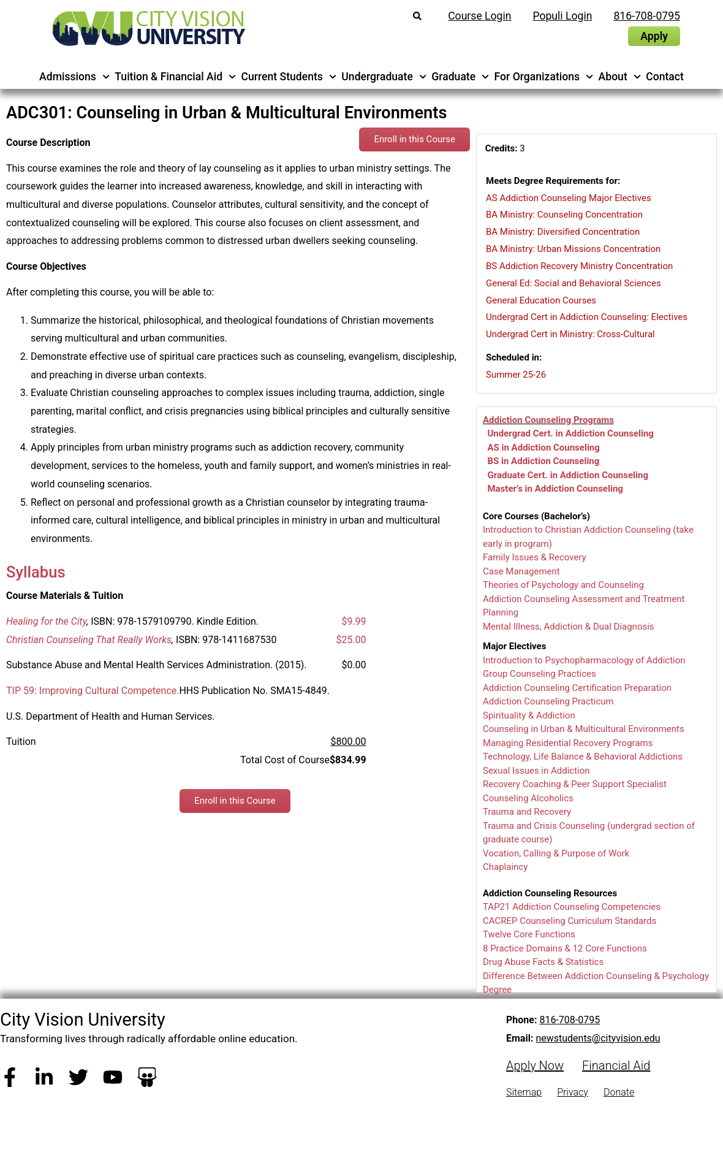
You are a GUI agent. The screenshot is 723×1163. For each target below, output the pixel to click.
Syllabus (36, 572)
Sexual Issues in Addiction (536, 770)
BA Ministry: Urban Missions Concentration (573, 248)
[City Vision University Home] (146, 28)
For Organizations (544, 76)
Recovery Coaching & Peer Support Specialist (575, 784)
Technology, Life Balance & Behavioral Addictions (583, 756)
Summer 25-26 (516, 374)
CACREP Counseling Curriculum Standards (569, 920)
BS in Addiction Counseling (543, 461)
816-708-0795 (569, 1020)
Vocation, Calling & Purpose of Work (556, 853)
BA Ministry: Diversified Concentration (563, 231)
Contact (665, 77)
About (620, 76)
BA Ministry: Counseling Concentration (564, 214)
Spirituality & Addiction (529, 715)
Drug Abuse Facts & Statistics (543, 961)
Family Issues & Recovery (534, 557)
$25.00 (351, 640)
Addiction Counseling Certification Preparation (577, 687)
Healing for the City (46, 621)
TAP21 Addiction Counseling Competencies (572, 906)
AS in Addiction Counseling (543, 447)
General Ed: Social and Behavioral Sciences (573, 283)
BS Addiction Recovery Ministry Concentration (579, 266)
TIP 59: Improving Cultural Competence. (92, 690)
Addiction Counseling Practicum (548, 701)
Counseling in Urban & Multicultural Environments (583, 728)
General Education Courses (541, 300)
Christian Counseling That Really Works (89, 640)
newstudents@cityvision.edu (598, 1038)
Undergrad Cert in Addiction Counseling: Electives (586, 316)
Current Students (289, 76)
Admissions (74, 76)
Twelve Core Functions (529, 934)
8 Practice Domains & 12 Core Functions (565, 948)
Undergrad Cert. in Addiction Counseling (570, 433)
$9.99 (353, 621)
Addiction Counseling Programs (548, 419)
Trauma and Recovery (527, 811)
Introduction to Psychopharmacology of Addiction (584, 660)
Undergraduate (383, 76)
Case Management (521, 571)
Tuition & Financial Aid (175, 76)
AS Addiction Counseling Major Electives (568, 198)
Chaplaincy (505, 866)
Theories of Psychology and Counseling (563, 584)
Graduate (460, 76)
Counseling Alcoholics (528, 798)
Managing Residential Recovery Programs (568, 743)
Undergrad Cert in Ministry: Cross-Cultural (570, 334)
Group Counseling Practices (539, 673)
